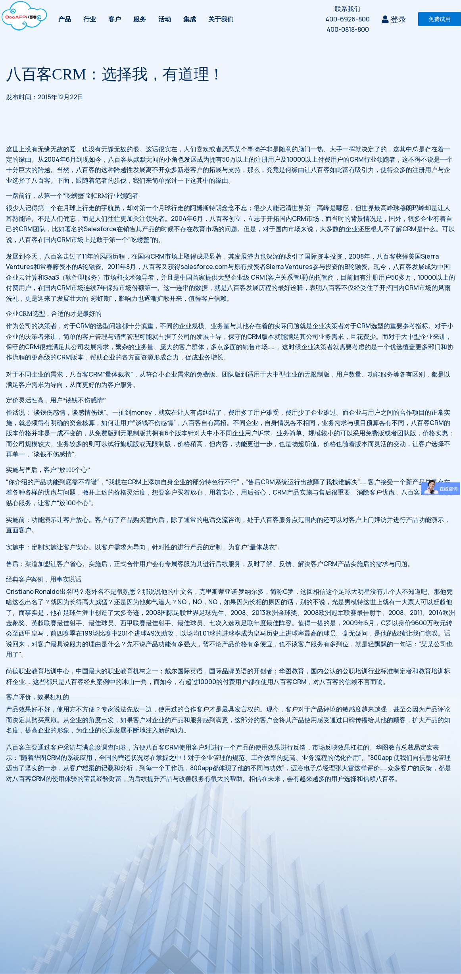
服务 (139, 19)
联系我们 (347, 8)
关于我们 (221, 19)
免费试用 (439, 19)
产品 (64, 19)
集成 (189, 19)
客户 (114, 19)
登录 (394, 19)
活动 (164, 19)
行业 (89, 19)
